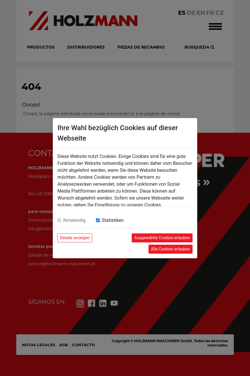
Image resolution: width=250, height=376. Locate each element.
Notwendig (74, 220)
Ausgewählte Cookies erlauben (162, 237)
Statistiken (113, 220)
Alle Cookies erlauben (170, 249)
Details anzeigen (75, 237)
